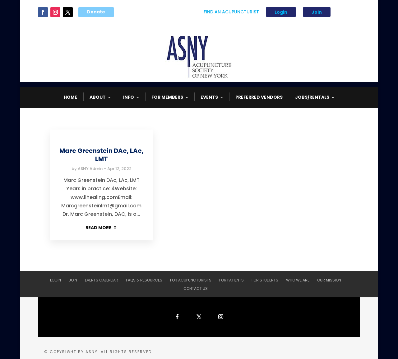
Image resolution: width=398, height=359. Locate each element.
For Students (265, 280)
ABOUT (98, 97)
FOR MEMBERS (167, 97)
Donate (96, 12)
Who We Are (297, 280)
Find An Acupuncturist (231, 12)
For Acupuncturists (190, 280)
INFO (128, 97)
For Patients (231, 280)
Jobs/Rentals (312, 97)
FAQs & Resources (144, 280)
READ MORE (98, 227)
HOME (70, 97)
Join (317, 12)
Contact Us (195, 288)
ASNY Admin (90, 169)
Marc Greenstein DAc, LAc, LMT (101, 154)
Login (281, 12)
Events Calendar (101, 280)
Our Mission (329, 280)
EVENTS (209, 97)
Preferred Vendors (259, 97)
